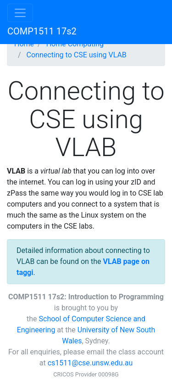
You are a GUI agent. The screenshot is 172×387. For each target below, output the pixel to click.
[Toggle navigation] (20, 13)
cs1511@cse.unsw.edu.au (90, 363)
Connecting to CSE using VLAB (77, 54)
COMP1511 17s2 (42, 31)
